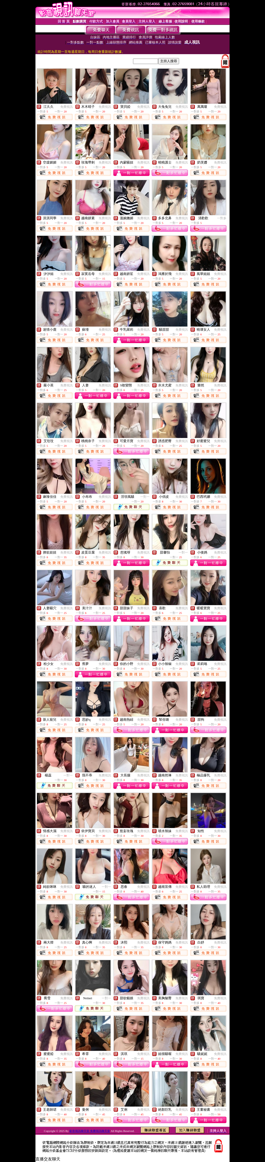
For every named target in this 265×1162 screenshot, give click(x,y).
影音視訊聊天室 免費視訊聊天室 (89, 1130)
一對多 (221, 218)
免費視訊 (66, 107)
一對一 (145, 497)
